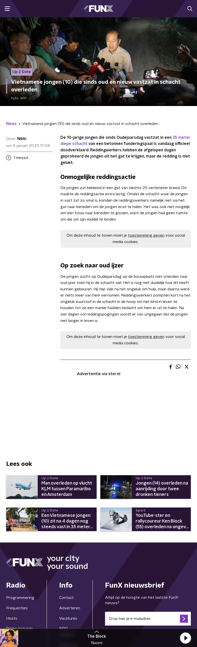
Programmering (20, 598)
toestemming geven (146, 235)
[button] (185, 638)
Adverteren (69, 608)
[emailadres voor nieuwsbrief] (148, 619)
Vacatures (68, 618)
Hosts (11, 618)
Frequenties (17, 608)
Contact (66, 598)
